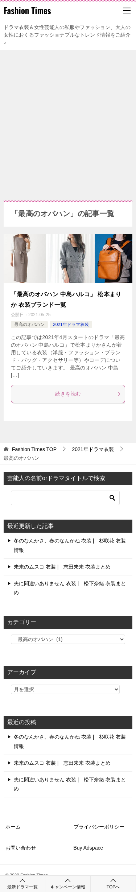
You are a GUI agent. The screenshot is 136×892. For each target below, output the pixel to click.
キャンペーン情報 (67, 883)
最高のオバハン (29, 324)
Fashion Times (27, 10)
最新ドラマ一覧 (22, 883)
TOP (34, 449)
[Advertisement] (68, 122)
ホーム (13, 827)
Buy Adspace (88, 848)
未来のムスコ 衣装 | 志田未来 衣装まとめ (62, 567)
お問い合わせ (20, 848)
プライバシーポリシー (99, 827)
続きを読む (88, 394)
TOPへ (113, 883)
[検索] (65, 498)
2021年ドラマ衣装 (71, 324)
